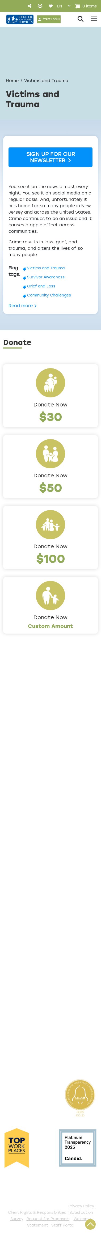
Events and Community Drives (39, 979)
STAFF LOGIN (51, 19)
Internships (16, 736)
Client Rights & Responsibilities (37, 1212)
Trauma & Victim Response (35, 866)
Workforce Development (33, 875)
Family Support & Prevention (37, 848)
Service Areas (20, 804)
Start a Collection (25, 988)
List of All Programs (27, 918)
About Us (14, 701)
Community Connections (33, 822)
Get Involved (18, 962)
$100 (50, 558)
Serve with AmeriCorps (31, 1014)
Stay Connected (23, 1049)
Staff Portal (62, 1225)
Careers (13, 727)
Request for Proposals (48, 1218)
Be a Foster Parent (26, 1032)
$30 (50, 416)
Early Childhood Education (35, 840)
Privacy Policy (81, 1205)
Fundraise (15, 1041)
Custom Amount (50, 626)
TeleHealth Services (27, 927)
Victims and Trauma (46, 267)
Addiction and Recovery (32, 813)
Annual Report (20, 745)
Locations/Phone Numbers (35, 718)
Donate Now (50, 404)
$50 (50, 487)
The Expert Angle (24, 778)
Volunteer (15, 1006)
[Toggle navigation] (94, 18)
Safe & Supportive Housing (36, 857)
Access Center (21, 901)
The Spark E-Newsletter (32, 1058)
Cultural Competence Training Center (40, 766)
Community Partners (28, 753)
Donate (12, 970)
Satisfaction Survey (27, 936)
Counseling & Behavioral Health (41, 831)
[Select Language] (63, 6)
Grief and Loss (41, 285)
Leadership (16, 710)
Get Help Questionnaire (32, 909)
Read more (23, 305)
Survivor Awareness (46, 276)
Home (12, 80)
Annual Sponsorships (28, 997)
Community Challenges (49, 295)
